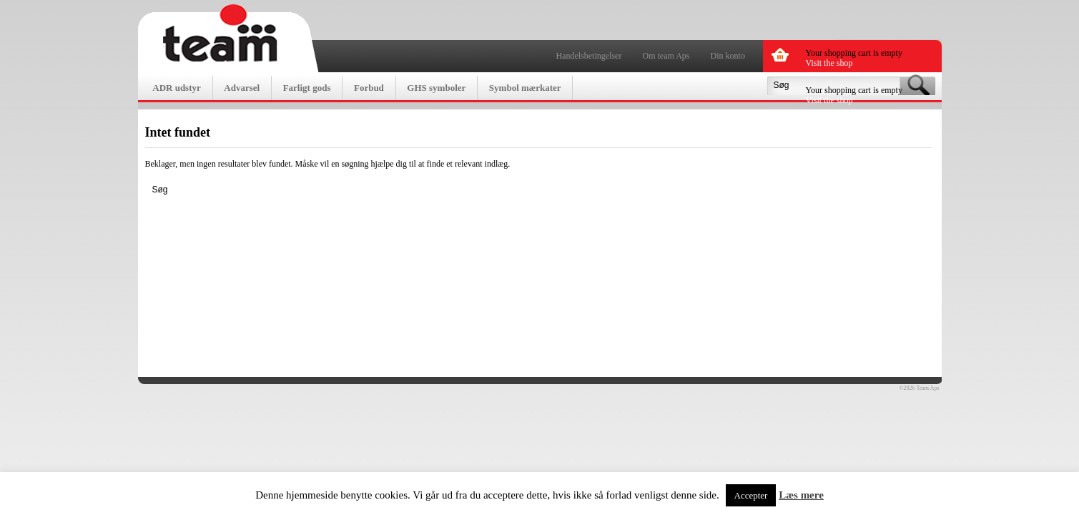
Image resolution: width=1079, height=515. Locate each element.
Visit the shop (829, 63)
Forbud (369, 87)
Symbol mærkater (525, 87)
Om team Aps (666, 56)
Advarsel (242, 87)
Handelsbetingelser (588, 56)
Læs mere (801, 495)
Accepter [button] (751, 495)
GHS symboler (436, 87)
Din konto (728, 56)
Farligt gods (307, 87)
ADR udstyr (176, 87)
